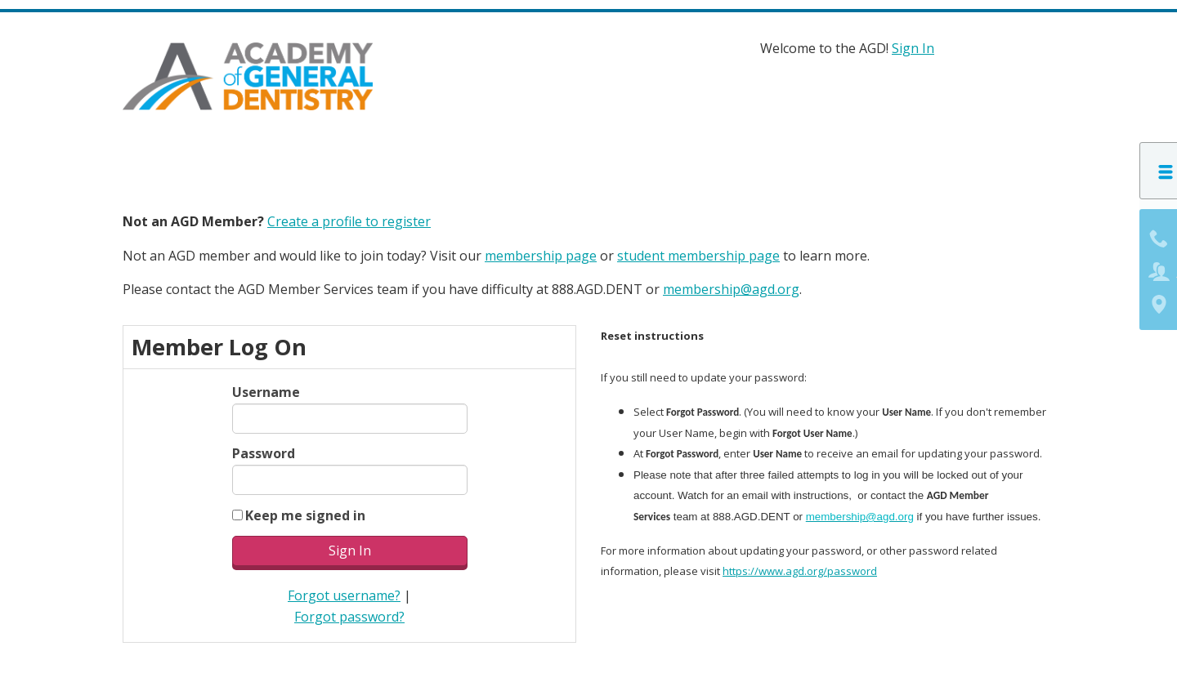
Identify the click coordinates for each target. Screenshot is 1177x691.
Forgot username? (344, 592)
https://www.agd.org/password (800, 567)
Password (263, 450)
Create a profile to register (349, 218)
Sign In (913, 48)
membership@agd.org (731, 286)
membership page (541, 252)
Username (266, 389)
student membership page (698, 252)
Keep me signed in (305, 511)
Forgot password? (349, 613)
